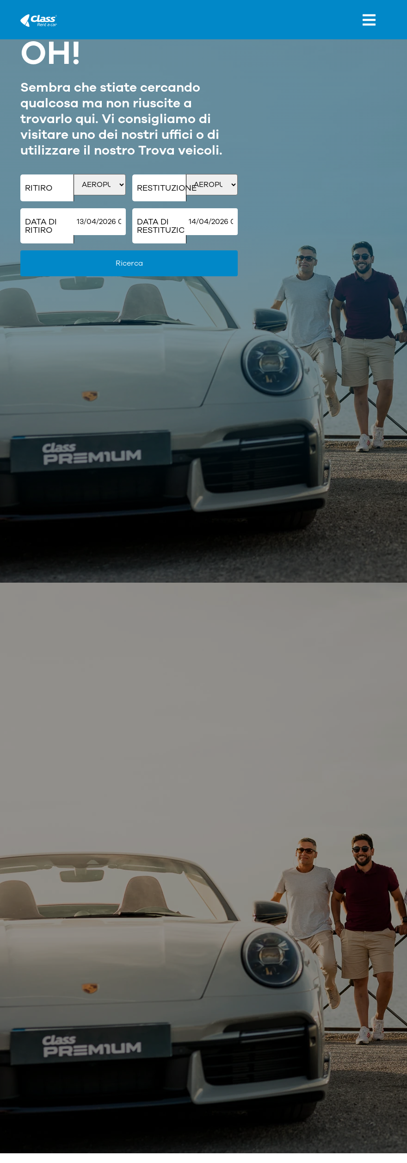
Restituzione (161, 187)
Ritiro (38, 187)
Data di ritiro (41, 226)
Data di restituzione (161, 226)
